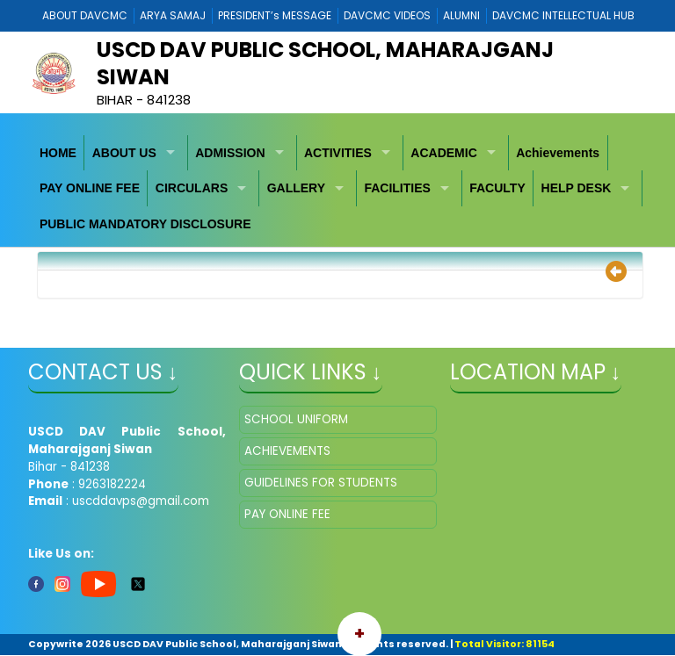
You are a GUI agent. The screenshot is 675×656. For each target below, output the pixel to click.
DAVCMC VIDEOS (387, 15)
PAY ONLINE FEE (90, 188)
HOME (58, 153)
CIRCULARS (192, 188)
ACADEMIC (443, 153)
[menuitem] (59, 153)
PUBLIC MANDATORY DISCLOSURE (145, 224)
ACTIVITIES (338, 153)
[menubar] (338, 188)
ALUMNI (461, 15)
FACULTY (497, 188)
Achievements (557, 153)
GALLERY (296, 188)
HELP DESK (576, 188)
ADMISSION (230, 153)
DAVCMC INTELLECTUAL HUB (563, 15)
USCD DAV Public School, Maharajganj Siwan (325, 63)
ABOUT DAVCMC (84, 15)
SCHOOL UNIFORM (296, 419)
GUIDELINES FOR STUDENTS (320, 482)
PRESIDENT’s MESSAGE (274, 15)
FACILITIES (397, 188)
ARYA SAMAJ (173, 15)
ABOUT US (124, 153)
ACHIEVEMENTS (287, 451)
